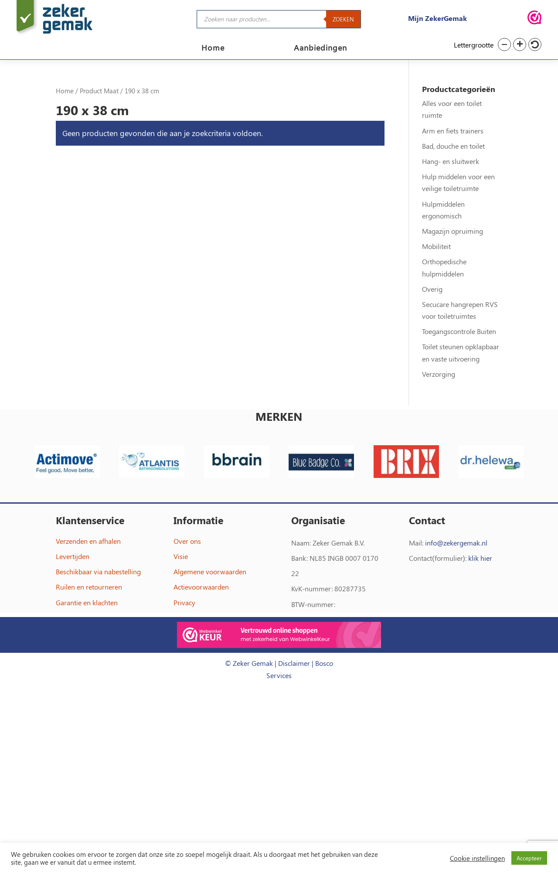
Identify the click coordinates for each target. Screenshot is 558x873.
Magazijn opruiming (452, 230)
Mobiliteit (436, 246)
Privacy (184, 602)
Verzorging (438, 374)
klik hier (480, 558)
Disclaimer (294, 663)
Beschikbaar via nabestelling (98, 571)
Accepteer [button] (529, 858)
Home (213, 48)
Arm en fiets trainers (452, 130)
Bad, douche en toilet (453, 145)
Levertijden (72, 556)
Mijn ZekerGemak (437, 18)
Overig (432, 288)
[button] (504, 44)
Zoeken (343, 19)
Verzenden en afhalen (88, 541)
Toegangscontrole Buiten (459, 331)
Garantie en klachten (87, 602)
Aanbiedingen (320, 48)
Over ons (187, 541)
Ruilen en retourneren (89, 586)
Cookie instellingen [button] (477, 858)
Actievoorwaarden (201, 586)
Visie (181, 556)
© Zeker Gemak (249, 663)
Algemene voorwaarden (210, 571)
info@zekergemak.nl (456, 542)
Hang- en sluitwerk (450, 161)
